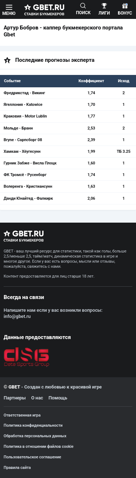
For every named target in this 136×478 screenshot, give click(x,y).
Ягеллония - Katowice (23, 104)
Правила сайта (17, 467)
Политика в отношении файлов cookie (39, 446)
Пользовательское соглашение (32, 457)
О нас (37, 398)
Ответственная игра (22, 415)
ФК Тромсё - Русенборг (25, 174)
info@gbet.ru (17, 316)
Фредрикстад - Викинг (24, 93)
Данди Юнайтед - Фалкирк (28, 198)
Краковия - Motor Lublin (25, 116)
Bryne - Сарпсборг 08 (23, 140)
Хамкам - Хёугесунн (22, 151)
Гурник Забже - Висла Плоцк (30, 163)
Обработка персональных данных (35, 436)
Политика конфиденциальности (33, 425)
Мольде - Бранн (18, 128)
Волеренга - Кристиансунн (28, 186)
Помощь (58, 398)
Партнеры (15, 398)
